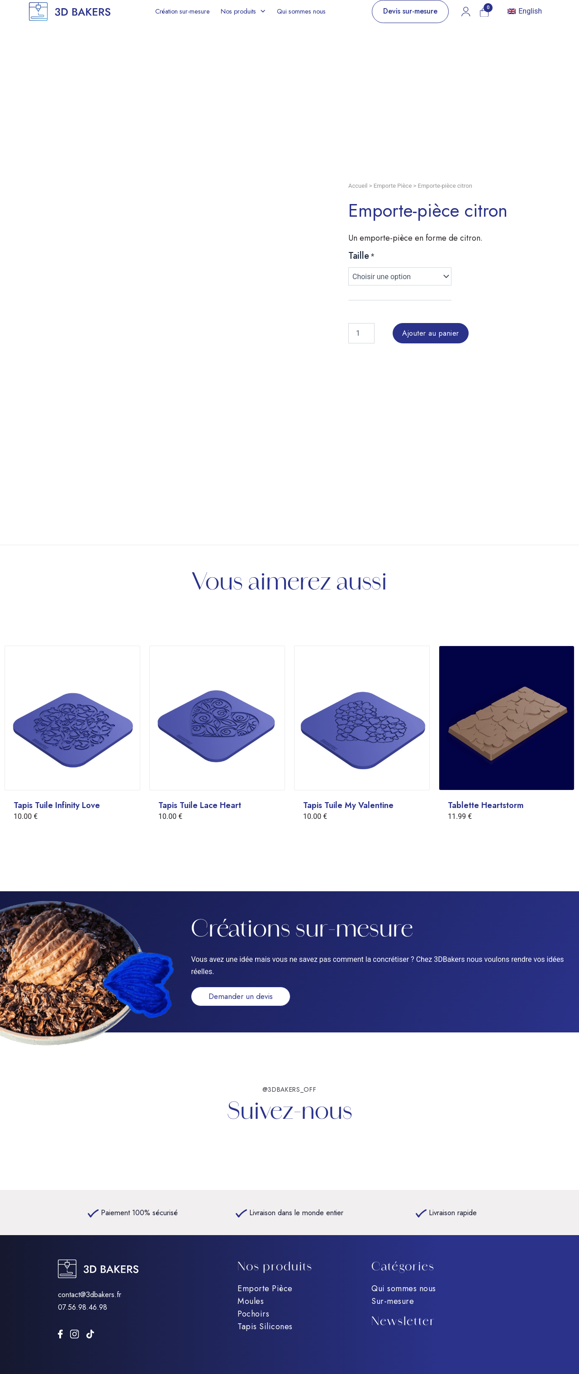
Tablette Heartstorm (486, 805)
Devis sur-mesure (410, 11)
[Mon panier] (484, 12)
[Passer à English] (524, 11)
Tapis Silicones (265, 1326)
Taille (358, 255)
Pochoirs (253, 1314)
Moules (250, 1301)
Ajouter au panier (430, 333)
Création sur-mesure (182, 11)
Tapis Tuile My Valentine (348, 805)
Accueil (357, 185)
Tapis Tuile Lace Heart (199, 805)
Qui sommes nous (301, 11)
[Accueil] (69, 11)
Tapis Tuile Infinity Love (57, 805)
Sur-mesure (392, 1301)
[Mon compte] (466, 11)
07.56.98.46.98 (82, 1307)
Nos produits (238, 11)
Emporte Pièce (393, 185)
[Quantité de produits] (361, 333)
